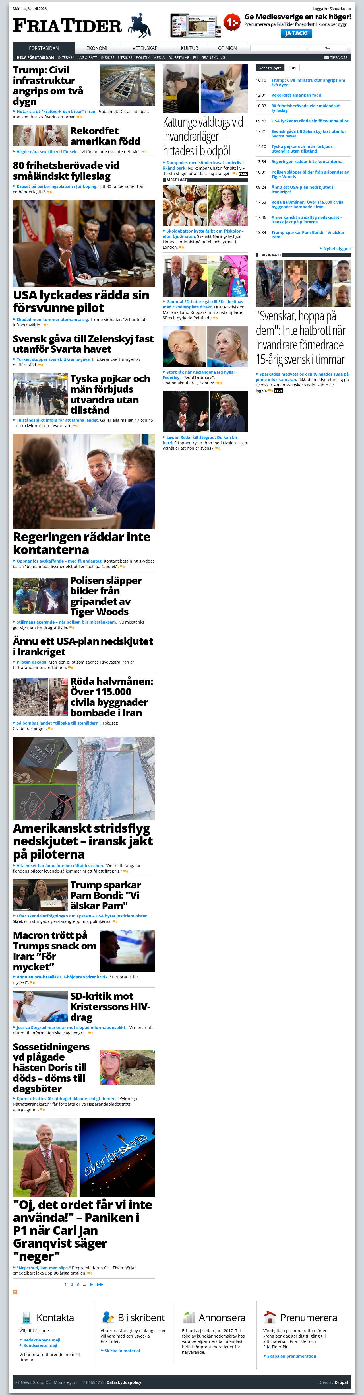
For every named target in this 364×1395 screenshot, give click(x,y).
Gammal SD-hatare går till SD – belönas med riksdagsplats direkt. (203, 304)
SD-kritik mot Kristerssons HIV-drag (110, 1006)
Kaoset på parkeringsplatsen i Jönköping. (57, 186)
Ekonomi (96, 48)
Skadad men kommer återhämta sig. (53, 319)
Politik (143, 57)
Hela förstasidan (35, 57)
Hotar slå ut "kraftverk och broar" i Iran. (56, 111)
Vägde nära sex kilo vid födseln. (48, 151)
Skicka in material (122, 1350)
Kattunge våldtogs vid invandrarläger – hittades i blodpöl (203, 135)
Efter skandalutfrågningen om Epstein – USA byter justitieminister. (82, 916)
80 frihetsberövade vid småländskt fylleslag (66, 170)
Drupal (341, 1382)
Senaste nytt (272, 67)
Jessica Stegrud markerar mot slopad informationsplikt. (72, 1027)
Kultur (189, 48)
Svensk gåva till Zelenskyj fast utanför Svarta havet (83, 344)
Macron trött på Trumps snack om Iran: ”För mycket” (54, 950)
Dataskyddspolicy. (124, 1382)
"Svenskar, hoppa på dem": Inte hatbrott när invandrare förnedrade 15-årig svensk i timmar (300, 337)
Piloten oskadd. (32, 662)
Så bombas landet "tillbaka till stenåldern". (59, 723)
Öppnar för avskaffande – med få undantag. (60, 561)
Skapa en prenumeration (291, 1356)
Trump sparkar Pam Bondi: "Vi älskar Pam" (105, 895)
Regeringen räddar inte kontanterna (81, 543)
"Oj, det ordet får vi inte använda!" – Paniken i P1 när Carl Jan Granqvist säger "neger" (82, 1230)
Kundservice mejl (40, 1345)
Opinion (227, 48)
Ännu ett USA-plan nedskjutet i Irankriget (83, 646)
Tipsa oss (338, 57)
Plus (292, 68)
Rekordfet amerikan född (105, 136)
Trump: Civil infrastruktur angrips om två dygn (48, 85)
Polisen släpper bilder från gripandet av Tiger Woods (106, 595)
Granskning (213, 57)
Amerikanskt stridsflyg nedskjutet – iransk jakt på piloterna (82, 840)
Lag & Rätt (87, 57)
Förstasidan (44, 48)
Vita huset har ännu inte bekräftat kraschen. (60, 865)
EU (195, 57)
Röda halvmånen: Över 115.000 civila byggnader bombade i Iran (111, 696)
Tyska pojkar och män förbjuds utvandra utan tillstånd (110, 393)
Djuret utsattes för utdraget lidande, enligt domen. (67, 1098)
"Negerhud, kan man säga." (44, 1267)
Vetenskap (145, 48)
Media (159, 57)
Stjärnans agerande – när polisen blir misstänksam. (67, 622)
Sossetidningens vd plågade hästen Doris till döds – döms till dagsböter (51, 1067)
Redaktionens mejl (42, 1340)
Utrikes (125, 57)
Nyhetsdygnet (337, 248)
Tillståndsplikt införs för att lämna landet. (58, 420)
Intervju (66, 57)
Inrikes (107, 57)
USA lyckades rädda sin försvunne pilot (81, 301)
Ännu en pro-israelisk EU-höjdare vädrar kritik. (63, 977)
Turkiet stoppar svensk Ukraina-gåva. (54, 359)
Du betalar (178, 57)
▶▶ (100, 1284)
